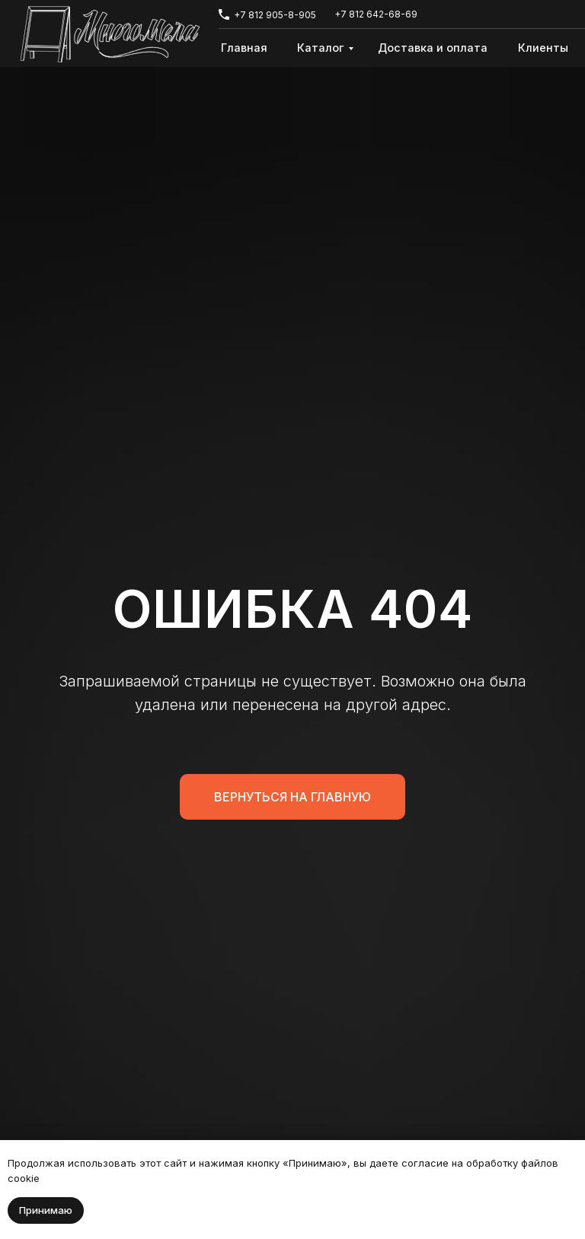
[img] (110, 34)
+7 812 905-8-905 (275, 15)
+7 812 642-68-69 (375, 14)
